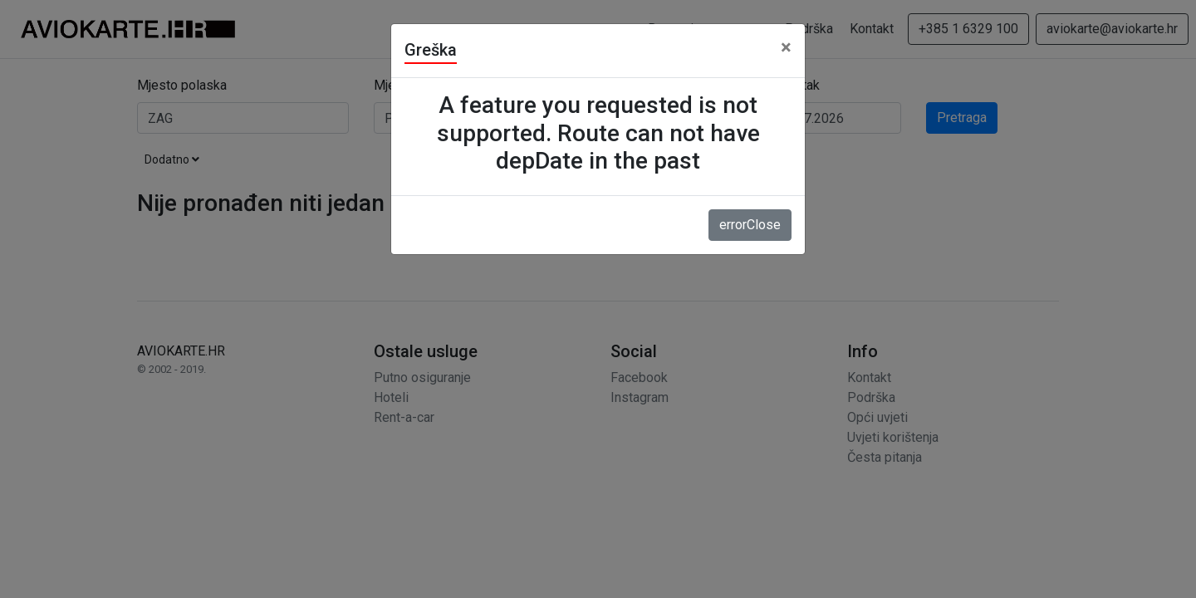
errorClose (750, 225)
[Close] (786, 47)
